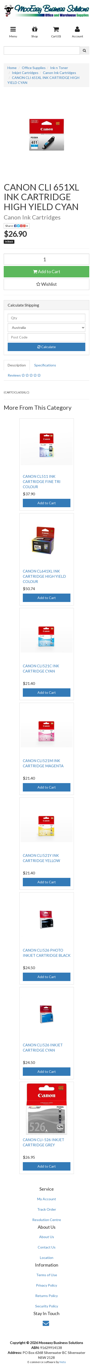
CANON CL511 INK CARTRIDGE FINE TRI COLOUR (42, 481)
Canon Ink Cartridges (59, 73)
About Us (46, 1237)
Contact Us (47, 1247)
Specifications (45, 365)
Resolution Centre (46, 1220)
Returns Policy (46, 1296)
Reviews (24, 375)
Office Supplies (34, 68)
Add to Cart (46, 271)
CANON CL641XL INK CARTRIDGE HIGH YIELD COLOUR (44, 576)
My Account (46, 1199)
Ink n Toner (59, 68)
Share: (16, 226)
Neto (63, 1362)
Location (46, 1257)
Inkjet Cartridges (25, 73)
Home (12, 68)
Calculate (46, 347)
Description (17, 365)
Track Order (46, 1209)
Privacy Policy (46, 1285)
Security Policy (46, 1306)
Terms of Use (46, 1275)
